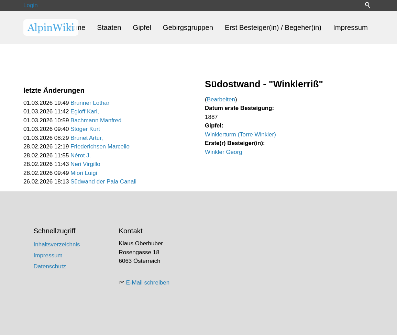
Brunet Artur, (86, 138)
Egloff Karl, (84, 111)
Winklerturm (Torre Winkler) (240, 134)
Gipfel (142, 27)
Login (30, 5)
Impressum (350, 27)
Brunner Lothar (89, 103)
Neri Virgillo (85, 164)
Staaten (109, 27)
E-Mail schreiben (148, 282)
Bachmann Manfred (95, 120)
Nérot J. (80, 155)
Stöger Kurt (85, 129)
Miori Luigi (83, 173)
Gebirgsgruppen (188, 27)
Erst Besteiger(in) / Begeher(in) (273, 27)
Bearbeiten (221, 99)
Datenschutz (50, 266)
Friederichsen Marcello (100, 146)
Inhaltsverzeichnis (57, 244)
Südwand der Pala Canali (103, 181)
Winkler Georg (223, 152)
